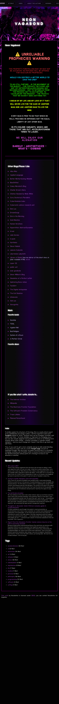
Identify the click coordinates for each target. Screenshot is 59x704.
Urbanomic (14, 297)
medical (10, 571)
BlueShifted (14, 182)
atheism (10, 557)
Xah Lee (13, 301)
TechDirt (13, 286)
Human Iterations (16, 224)
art (9, 554)
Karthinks (13, 242)
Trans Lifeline (15, 414)
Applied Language (16, 175)
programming (12, 579)
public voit (14, 267)
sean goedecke (15, 271)
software (11, 582)
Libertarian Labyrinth (18, 254)
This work (4, 595)
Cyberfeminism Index (17, 201)
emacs (10, 560)
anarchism (11, 551)
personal (10, 574)
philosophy (11, 576)
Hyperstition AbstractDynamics (21, 228)
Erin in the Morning (17, 216)
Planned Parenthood (17, 418)
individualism (12, 562)
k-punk (12, 239)
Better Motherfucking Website (21, 179)
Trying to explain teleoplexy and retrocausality (23, 478)
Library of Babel (16, 257)
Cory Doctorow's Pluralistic (20, 197)
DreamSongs (14, 213)
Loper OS (13, 263)
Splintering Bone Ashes (18, 282)
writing (10, 585)
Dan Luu (13, 209)
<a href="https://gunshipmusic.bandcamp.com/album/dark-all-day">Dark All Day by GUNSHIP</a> (29, 369)
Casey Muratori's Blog (18, 186)
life (9, 568)
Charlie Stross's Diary (18, 190)
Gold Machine (15, 220)
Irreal (12, 231)
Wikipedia (13, 403)
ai (8, 549)
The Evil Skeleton (16, 293)
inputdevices (12, 565)
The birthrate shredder (16, 493)
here (27, 259)
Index (20, 3)
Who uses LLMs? (13, 466)
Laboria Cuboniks (16, 250)
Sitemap (11, 3)
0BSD (33, 595)
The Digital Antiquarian (18, 289)
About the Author (34, 3)
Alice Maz (13, 171)
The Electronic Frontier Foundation (23, 407)
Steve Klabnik (15, 246)
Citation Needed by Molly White (21, 194)
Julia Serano (14, 235)
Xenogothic (14, 304)
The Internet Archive (18, 399)
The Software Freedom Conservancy (23, 411)
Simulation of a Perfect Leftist (21, 278)
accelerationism (13, 546)
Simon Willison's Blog (17, 274)
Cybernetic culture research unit (22, 205)
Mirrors (48, 3)
